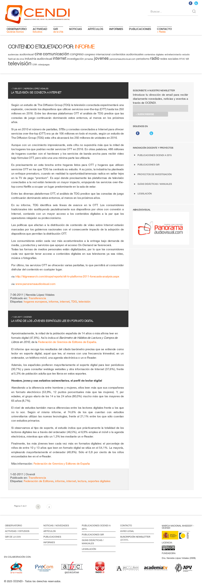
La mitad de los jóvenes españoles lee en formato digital (52, 320)
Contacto (126, 525)
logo (37, 13)
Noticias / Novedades (56, 525)
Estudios (40, 30)
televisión (84, 301)
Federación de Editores (38, 481)
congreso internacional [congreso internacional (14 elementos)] (97, 54)
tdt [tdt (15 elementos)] (187, 58)
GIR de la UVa (13, 537)
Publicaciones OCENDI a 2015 (154, 155)
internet (65, 301)
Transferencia (37, 298)
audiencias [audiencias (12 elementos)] (13, 54)
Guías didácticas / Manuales (154, 184)
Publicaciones (52, 537)
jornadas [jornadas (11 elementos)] (89, 59)
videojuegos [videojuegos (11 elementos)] (44, 64)
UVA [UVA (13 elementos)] (34, 64)
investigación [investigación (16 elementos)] (75, 58)
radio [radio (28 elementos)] (154, 58)
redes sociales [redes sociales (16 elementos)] (169, 58)
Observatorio (13, 525)
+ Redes (164, 30)
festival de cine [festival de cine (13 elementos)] (16, 58)
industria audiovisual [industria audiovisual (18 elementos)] (38, 58)
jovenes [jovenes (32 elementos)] (101, 58)
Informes (49, 542)
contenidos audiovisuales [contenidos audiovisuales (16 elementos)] (127, 54)
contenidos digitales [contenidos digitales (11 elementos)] (154, 54)
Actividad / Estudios (17, 531)
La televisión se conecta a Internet (36, 92)
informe (53, 301)
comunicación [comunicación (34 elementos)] (56, 53)
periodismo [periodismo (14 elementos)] (142, 58)
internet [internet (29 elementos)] (59, 58)
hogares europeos (35, 301)
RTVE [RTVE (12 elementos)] (182, 58)
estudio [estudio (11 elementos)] (186, 54)
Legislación (144, 193)
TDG (74, 301)
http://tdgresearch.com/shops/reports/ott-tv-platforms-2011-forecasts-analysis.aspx (67, 276)
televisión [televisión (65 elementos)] (20, 63)
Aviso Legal (127, 531)
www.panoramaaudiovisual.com (35, 283)
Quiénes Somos (17, 30)
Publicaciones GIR (148, 164)
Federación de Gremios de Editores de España (67, 342)
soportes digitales (99, 481)
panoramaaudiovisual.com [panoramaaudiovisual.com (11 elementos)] (122, 59)
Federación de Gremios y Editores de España (62, 463)
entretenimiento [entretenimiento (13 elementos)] (173, 54)
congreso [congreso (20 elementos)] (77, 54)
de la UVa (58, 30)
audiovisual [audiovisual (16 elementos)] (26, 54)
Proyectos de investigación (154, 174)
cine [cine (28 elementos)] (38, 53)
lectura (82, 481)
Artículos (49, 531)
